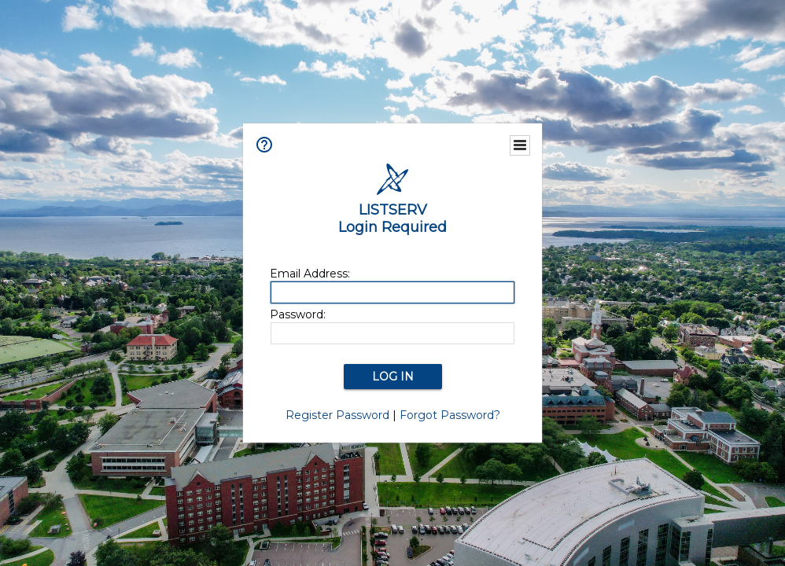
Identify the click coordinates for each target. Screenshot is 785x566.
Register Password (337, 415)
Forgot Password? (450, 415)
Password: (298, 314)
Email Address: (310, 273)
